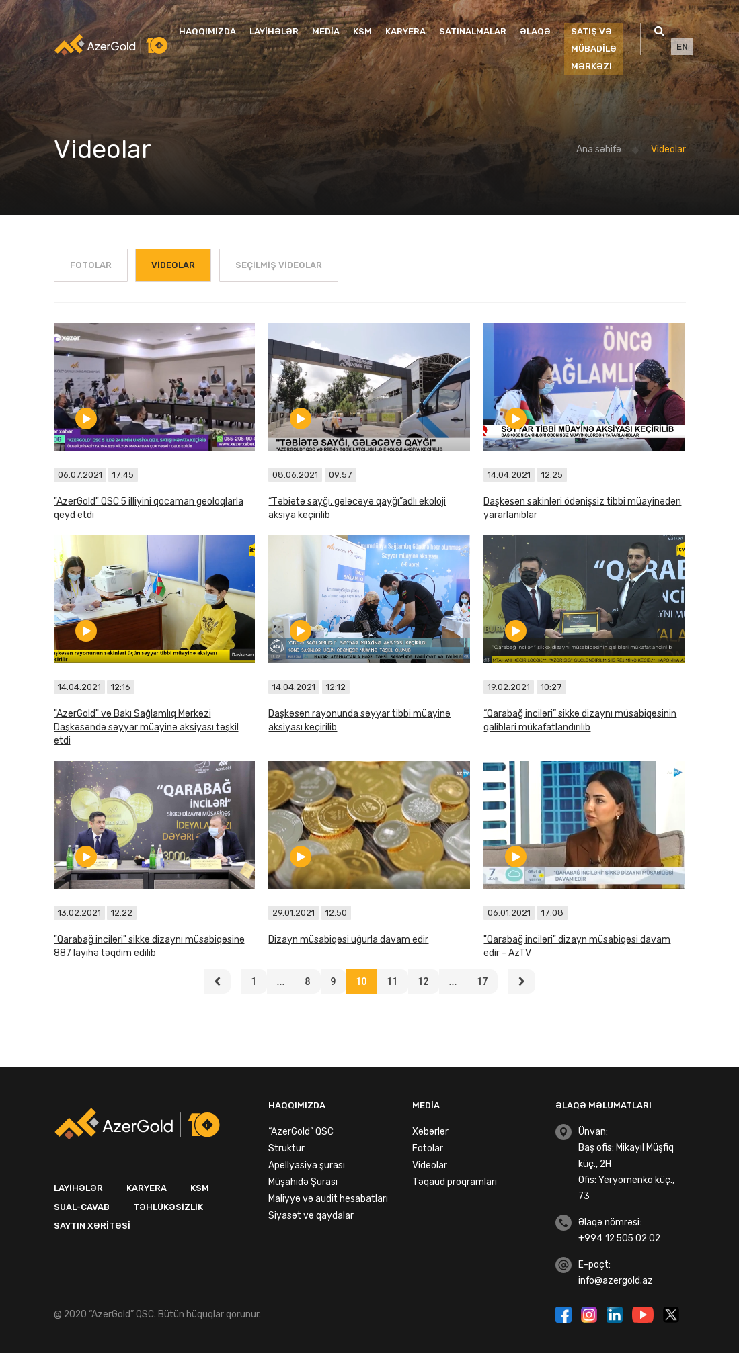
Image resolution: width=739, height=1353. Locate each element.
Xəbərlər (430, 1131)
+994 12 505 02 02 (619, 1238)
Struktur (286, 1148)
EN (682, 47)
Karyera (405, 31)
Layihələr (274, 31)
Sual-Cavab (82, 1207)
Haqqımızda (207, 31)
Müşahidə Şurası (303, 1182)
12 (423, 981)
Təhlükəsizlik (168, 1207)
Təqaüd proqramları (454, 1182)
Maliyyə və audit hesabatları (328, 1199)
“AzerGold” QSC (301, 1131)
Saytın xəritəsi (92, 1226)
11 (392, 981)
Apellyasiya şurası (306, 1165)
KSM (362, 31)
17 (482, 981)
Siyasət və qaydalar (311, 1215)
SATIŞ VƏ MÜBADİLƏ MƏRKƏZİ (594, 48)
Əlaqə (535, 31)
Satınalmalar (472, 31)
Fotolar (91, 265)
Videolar (668, 149)
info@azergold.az (615, 1280)
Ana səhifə (598, 149)
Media (326, 31)
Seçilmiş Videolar (278, 265)
